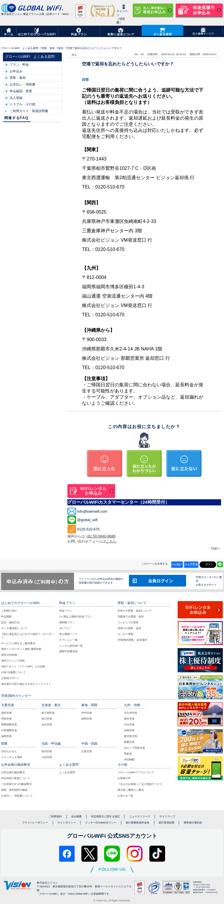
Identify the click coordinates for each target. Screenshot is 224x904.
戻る (74, 54)
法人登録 (16, 98)
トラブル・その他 (22, 104)
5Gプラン (64, 628)
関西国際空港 (9, 724)
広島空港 (86, 751)
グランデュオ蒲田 (11, 757)
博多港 (128, 753)
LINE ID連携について (13, 672)
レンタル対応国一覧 (71, 645)
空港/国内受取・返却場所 (132, 639)
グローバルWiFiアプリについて (136, 772)
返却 (60, 48)
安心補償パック (68, 634)
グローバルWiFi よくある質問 (19, 48)
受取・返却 (48, 48)
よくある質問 (67, 772)
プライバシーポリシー (35, 822)
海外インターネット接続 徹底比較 (21, 649)
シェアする (191, 564)
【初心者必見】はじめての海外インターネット (27, 636)
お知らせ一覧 (125, 795)
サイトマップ (167, 816)
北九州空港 (130, 712)
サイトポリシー (66, 822)
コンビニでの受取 (128, 622)
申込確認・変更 (21, 91)
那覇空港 (129, 742)
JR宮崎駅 (129, 759)
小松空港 (46, 757)
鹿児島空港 (130, 736)
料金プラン (65, 610)
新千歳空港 (48, 712)
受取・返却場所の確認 (14, 789)
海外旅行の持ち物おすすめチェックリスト (26, 684)
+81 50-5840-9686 (101, 536)
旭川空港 (46, 718)
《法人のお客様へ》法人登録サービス (140, 784)
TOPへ (215, 548)
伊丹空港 (86, 712)
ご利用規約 (55, 816)
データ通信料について (14, 628)
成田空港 (6, 712)
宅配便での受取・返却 (131, 616)
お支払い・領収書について (17, 795)
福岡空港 (6, 736)
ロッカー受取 (125, 634)
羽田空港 (6, 718)
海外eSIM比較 (9, 654)
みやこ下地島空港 (134, 747)
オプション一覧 (68, 639)
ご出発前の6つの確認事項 (16, 784)
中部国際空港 (9, 730)
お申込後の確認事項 (13, 772)
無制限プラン (67, 622)
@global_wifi (87, 520)
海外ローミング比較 (13, 660)
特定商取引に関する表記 (105, 816)
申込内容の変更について (15, 778)
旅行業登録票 (166, 822)
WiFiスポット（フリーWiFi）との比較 (23, 666)
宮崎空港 (129, 730)
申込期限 (6, 616)
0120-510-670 (88, 529)
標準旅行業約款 (193, 822)
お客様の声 (124, 778)
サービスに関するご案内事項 (18, 643)
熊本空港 (129, 718)
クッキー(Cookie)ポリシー (100, 822)
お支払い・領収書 (22, 84)
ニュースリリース (139, 816)
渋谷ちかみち (9, 751)
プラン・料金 (19, 64)
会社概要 (76, 816)
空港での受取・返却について (135, 610)
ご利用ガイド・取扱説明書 (29, 111)
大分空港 (129, 724)
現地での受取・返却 (129, 628)
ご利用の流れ (9, 610)
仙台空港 (46, 724)
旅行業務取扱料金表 (137, 822)
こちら (111, 541)
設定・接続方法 (10, 622)
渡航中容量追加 (68, 651)
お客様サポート (10, 678)
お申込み (16, 71)
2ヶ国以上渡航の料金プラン (75, 616)
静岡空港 (86, 718)
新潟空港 (46, 751)
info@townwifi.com (92, 511)
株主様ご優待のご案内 (131, 789)
